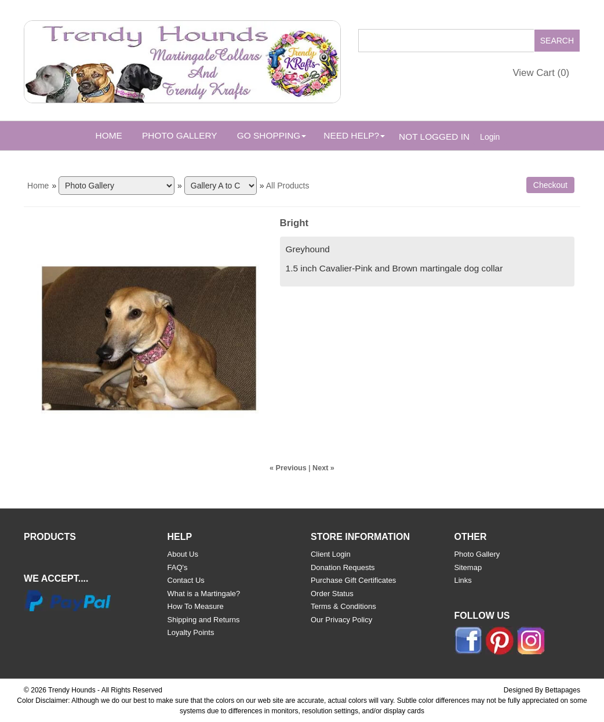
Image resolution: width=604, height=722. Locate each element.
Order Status (332, 593)
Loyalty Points (191, 632)
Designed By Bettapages (542, 690)
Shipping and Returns (204, 619)
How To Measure (196, 606)
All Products (288, 185)
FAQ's (178, 567)
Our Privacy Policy (341, 619)
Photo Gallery (179, 135)
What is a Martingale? (204, 593)
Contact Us (186, 580)
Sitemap (468, 567)
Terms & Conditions (343, 606)
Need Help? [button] (354, 135)
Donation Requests (343, 567)
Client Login (331, 554)
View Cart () (540, 72)
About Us (183, 554)
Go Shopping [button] (271, 135)
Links (462, 580)
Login (490, 137)
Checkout (550, 185)
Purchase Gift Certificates (353, 580)
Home (109, 135)
